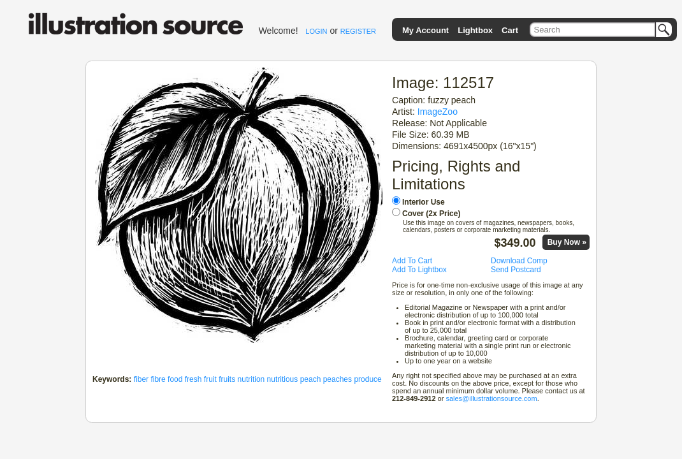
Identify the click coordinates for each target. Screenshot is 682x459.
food (175, 379)
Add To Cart (412, 260)
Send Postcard (516, 269)
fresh (193, 379)
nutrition (251, 379)
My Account (425, 30)
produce (367, 379)
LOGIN (316, 31)
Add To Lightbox (419, 269)
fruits (227, 379)
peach (310, 379)
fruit (210, 379)
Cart (510, 30)
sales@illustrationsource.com (491, 398)
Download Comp (519, 260)
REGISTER (358, 31)
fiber (141, 379)
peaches (337, 379)
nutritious (282, 379)
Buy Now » (567, 242)
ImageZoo (437, 111)
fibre (157, 379)
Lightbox (475, 30)
